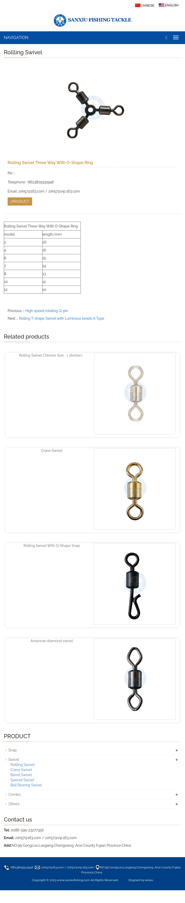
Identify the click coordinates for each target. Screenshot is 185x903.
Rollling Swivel (22, 765)
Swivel (13, 760)
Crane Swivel (51, 451)
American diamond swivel (52, 641)
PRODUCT (20, 201)
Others (13, 804)
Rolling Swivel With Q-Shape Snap (51, 546)
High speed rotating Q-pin (46, 311)
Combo (14, 794)
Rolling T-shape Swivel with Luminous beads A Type (61, 318)
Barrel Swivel (21, 775)
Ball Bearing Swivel (26, 785)
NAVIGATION (16, 37)
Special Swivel (22, 780)
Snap (12, 750)
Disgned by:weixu (140, 880)
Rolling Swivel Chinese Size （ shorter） (52, 355)
